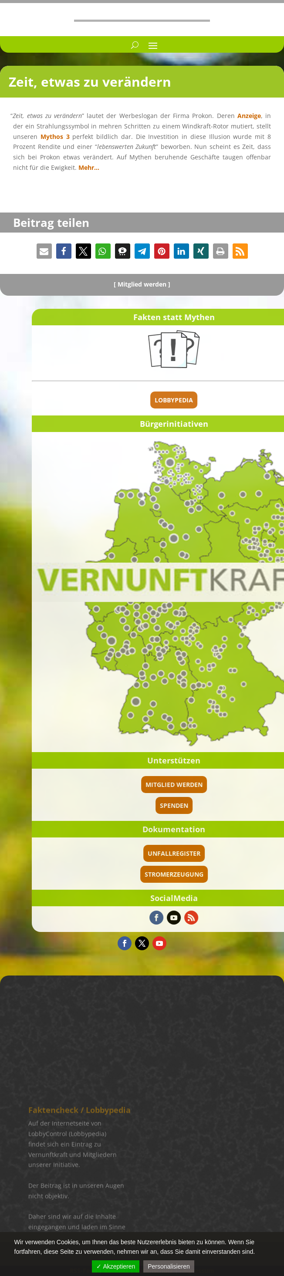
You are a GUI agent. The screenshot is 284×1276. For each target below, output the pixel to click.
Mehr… (88, 167)
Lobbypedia (252, 400)
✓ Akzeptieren (115, 1266)
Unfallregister (251, 853)
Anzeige (249, 115)
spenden (251, 805)
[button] (44, 251)
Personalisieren (169, 1266)
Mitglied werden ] (144, 284)
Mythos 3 (55, 136)
